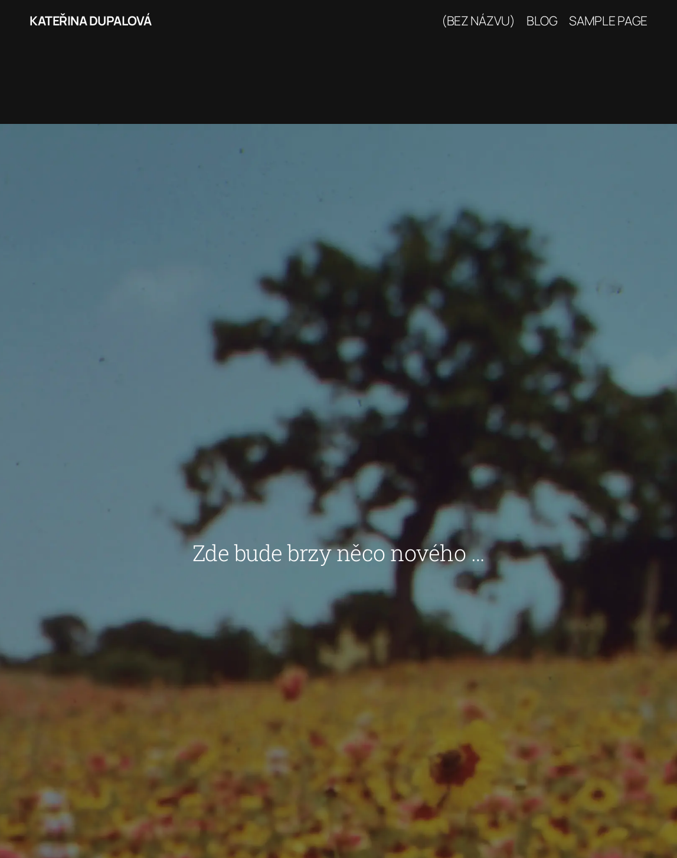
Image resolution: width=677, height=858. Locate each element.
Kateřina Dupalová (91, 20)
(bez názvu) (478, 20)
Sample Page (608, 20)
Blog (542, 20)
